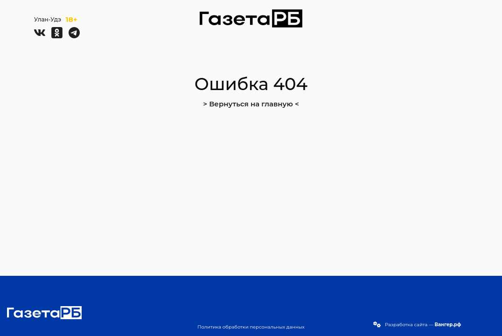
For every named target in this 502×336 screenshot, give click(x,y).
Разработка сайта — (423, 325)
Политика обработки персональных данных (251, 327)
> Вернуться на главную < (251, 103)
